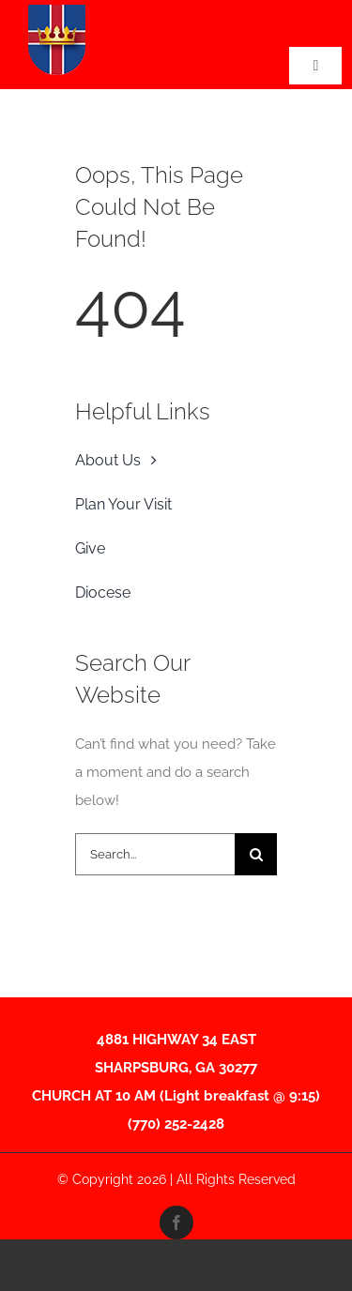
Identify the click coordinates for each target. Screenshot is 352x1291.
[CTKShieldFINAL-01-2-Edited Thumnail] (56, 11)
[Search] (256, 854)
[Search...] (155, 854)
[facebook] (176, 1222)
